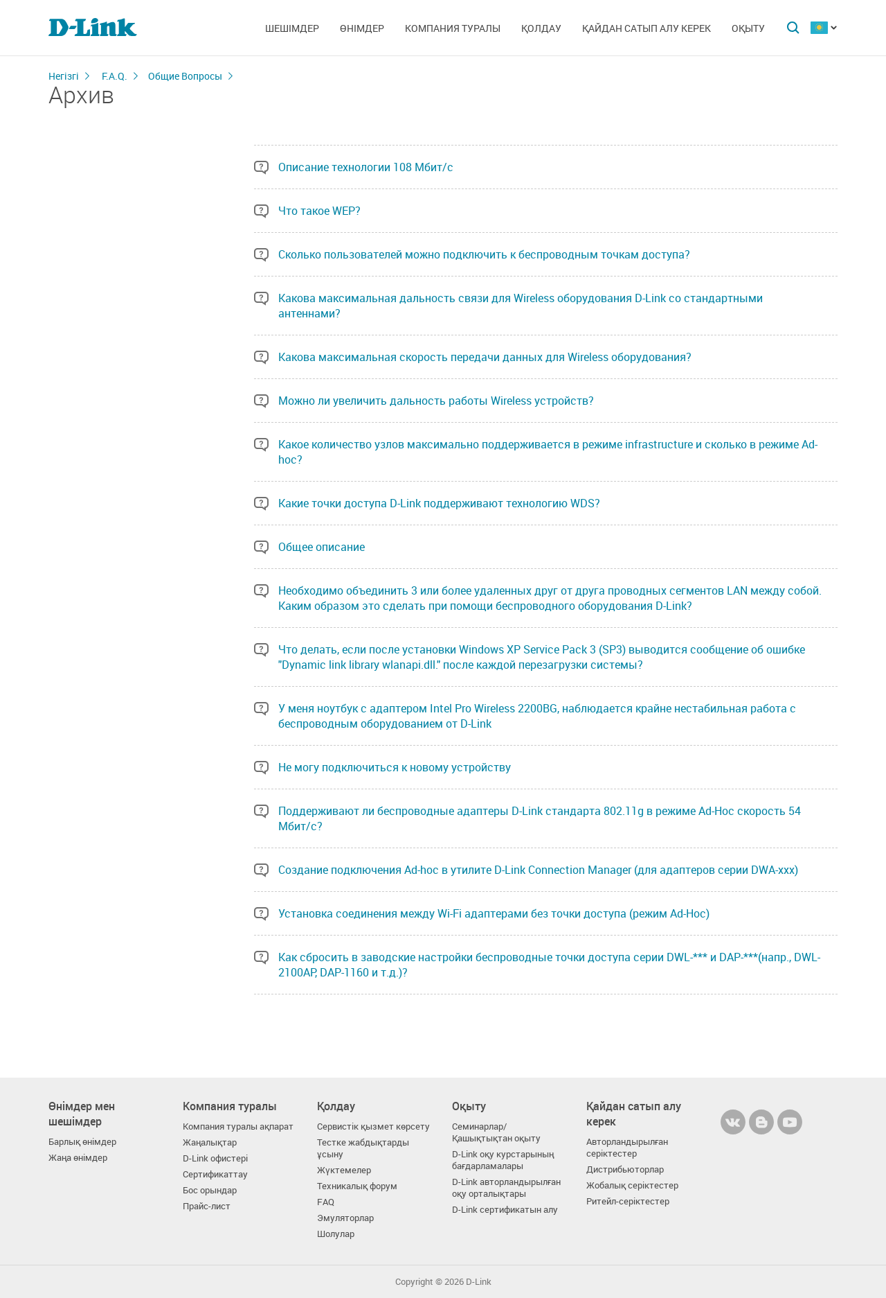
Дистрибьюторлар (625, 1169)
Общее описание (321, 546)
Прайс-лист (206, 1206)
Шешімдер (292, 28)
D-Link (478, 1282)
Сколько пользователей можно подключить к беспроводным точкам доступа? (484, 254)
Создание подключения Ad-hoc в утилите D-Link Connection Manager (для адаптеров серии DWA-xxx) (538, 869)
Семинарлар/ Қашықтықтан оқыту (496, 1132)
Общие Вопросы (185, 75)
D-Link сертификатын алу (505, 1210)
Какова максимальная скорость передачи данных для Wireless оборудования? (484, 357)
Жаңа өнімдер (77, 1158)
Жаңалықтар (210, 1142)
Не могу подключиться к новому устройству (394, 767)
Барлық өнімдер (82, 1142)
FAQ (325, 1202)
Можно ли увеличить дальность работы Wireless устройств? (436, 400)
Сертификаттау (215, 1174)
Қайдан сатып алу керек (646, 28)
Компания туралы (452, 28)
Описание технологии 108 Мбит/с (365, 167)
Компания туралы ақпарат (238, 1126)
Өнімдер (362, 28)
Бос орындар (210, 1190)
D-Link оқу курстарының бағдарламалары (503, 1160)
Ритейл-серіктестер (627, 1201)
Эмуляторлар (345, 1218)
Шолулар (335, 1234)
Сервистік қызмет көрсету (373, 1126)
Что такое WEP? (319, 210)
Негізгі (63, 75)
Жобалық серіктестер (632, 1185)
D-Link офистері (215, 1158)
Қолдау (541, 28)
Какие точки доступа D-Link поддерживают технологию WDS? (439, 503)
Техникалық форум (357, 1186)
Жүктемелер (344, 1170)
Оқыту (748, 28)
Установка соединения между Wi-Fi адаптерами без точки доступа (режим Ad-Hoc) (493, 913)
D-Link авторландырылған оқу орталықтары (506, 1188)
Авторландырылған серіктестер (627, 1147)
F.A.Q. (114, 75)
